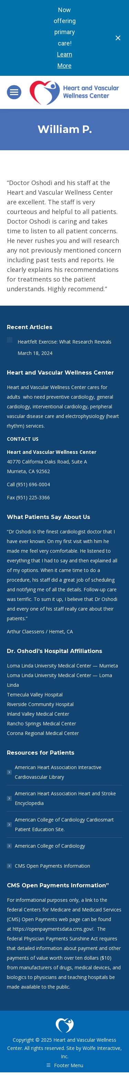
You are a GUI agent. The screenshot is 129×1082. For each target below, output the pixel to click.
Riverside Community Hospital (40, 704)
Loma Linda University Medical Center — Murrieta (62, 665)
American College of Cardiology (50, 846)
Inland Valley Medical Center (38, 714)
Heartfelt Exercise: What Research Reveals (64, 341)
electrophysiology (85, 416)
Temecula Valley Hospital (35, 694)
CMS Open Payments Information (52, 865)
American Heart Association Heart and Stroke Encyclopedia (65, 798)
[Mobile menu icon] (14, 92)
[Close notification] (118, 38)
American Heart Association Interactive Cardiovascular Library (58, 772)
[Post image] (9, 340)
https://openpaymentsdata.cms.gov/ (53, 929)
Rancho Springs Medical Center (41, 723)
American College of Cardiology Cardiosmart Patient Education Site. (64, 824)
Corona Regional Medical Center (43, 733)
